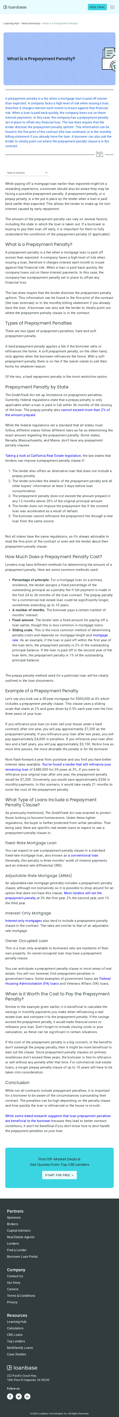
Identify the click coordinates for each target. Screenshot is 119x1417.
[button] (112, 7)
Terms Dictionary (31, 23)
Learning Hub (11, 23)
